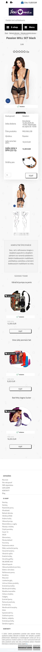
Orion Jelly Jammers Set (21, 340)
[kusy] (8, 175)
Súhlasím (36, 647)
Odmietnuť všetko (25, 647)
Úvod (6, 33)
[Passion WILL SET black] (21, 54)
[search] (36, 20)
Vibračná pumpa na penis (22, 282)
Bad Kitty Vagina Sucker (21, 397)
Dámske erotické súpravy (28, 33)
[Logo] (21, 11)
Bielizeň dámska (14, 33)
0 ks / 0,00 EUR (30, 2)
